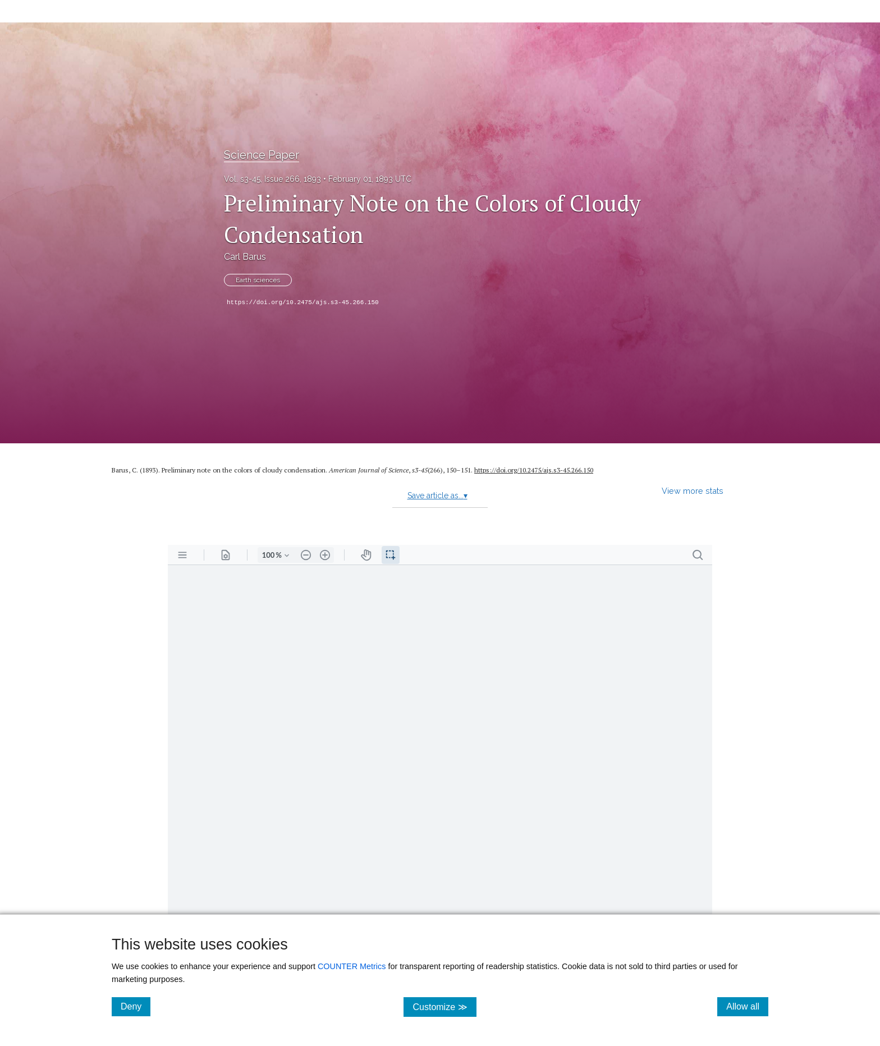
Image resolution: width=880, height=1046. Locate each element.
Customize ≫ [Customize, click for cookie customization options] (444, 1006)
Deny (135, 1006)
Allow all (747, 1006)
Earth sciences (258, 280)
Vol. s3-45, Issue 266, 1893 (272, 179)
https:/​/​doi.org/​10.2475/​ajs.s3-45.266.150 (533, 470)
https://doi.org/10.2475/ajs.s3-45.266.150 (303, 302)
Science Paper (261, 155)
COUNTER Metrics (352, 966)
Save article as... (437, 495)
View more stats (692, 491)
